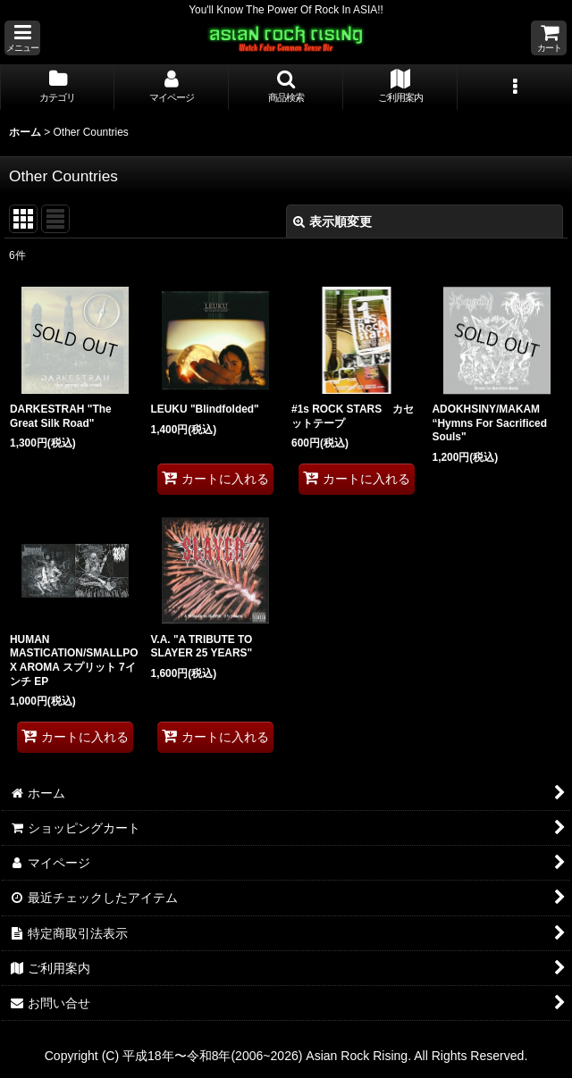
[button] (22, 38)
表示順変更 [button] (332, 221)
